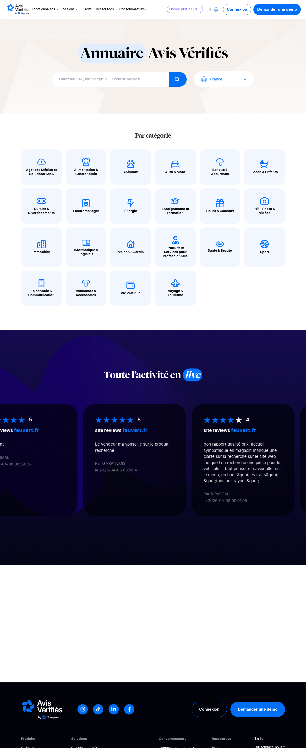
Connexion (237, 9)
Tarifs (87, 9)
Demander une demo (277, 9)
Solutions (69, 9)
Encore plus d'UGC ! (184, 9)
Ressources (107, 9)
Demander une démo (258, 709)
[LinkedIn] (114, 709)
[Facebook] (129, 709)
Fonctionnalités (45, 9)
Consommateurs (134, 9)
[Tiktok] (98, 709)
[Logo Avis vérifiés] (18, 9)
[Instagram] (82, 709)
